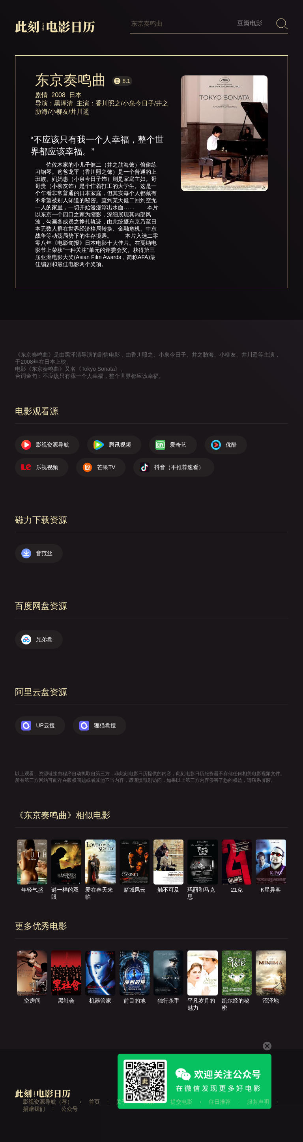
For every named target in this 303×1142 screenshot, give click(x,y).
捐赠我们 (34, 1109)
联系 (148, 1102)
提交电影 (181, 1102)
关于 (121, 1102)
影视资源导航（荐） (48, 1102)
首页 (94, 1102)
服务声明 (258, 1102)
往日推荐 (220, 1102)
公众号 (69, 1109)
